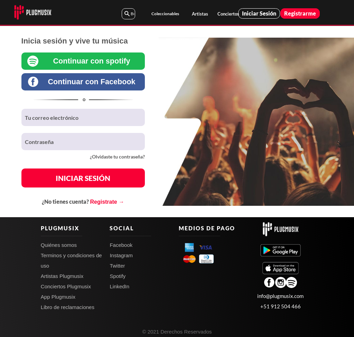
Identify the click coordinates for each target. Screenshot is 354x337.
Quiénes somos (59, 245)
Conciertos (227, 14)
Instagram (121, 255)
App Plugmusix (58, 297)
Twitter (117, 266)
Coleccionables (165, 13)
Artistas (200, 14)
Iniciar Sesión (259, 13)
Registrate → (107, 202)
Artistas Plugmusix (62, 276)
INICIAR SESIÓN (83, 178)
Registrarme (300, 13)
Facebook (121, 245)
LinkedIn (119, 286)
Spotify (117, 276)
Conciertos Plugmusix (66, 286)
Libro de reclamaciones (67, 307)
